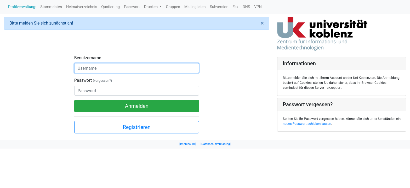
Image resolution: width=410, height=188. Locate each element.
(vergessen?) (102, 81)
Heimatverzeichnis (81, 7)
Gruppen (173, 7)
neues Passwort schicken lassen (307, 124)
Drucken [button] (151, 7)
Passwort (132, 7)
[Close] (262, 23)
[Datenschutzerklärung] (216, 144)
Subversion (219, 7)
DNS (246, 7)
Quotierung (110, 7)
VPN (258, 7)
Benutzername (87, 57)
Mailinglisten (195, 7)
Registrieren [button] (136, 127)
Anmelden (137, 106)
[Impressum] (187, 144)
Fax (235, 7)
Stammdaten (51, 7)
